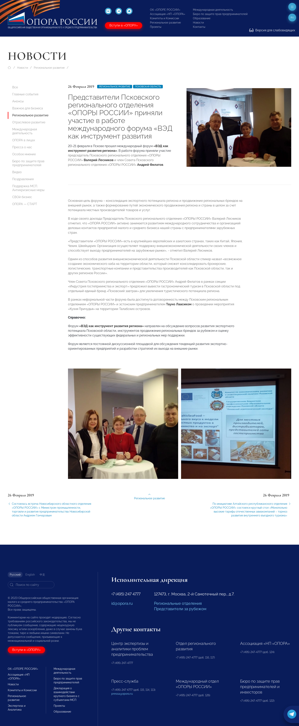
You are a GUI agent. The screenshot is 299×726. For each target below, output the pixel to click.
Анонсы (18, 101)
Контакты (199, 26)
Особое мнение (24, 154)
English (30, 574)
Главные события (25, 94)
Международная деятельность (213, 9)
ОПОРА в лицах (23, 140)
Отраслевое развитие (28, 122)
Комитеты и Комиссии (164, 18)
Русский (15, 574)
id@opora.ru (122, 603)
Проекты (155, 26)
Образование (201, 18)
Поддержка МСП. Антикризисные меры (28, 188)
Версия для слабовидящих (272, 30)
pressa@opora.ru (122, 693)
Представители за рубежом (180, 609)
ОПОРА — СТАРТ (24, 204)
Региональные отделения (178, 603)
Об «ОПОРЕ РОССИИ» (165, 9)
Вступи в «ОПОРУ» (123, 25)
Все (15, 87)
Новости (198, 22)
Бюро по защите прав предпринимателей (220, 14)
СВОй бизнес (22, 197)
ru (292, 17)
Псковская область (148, 86)
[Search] (31, 584)
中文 (42, 574)
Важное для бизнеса (27, 108)
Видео (17, 172)
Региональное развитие (165, 22)
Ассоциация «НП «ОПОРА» (167, 14)
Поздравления (23, 179)
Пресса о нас (22, 147)
